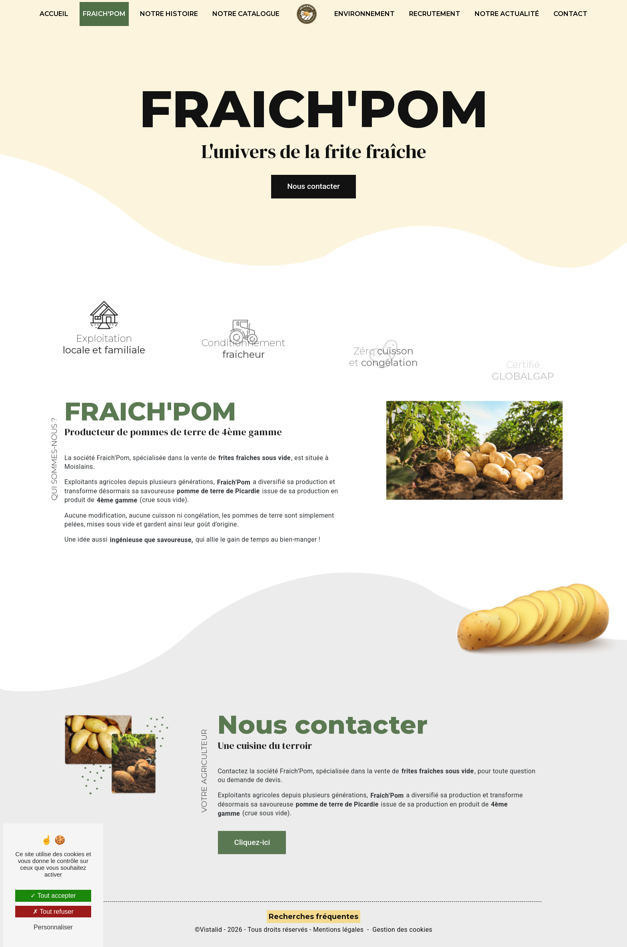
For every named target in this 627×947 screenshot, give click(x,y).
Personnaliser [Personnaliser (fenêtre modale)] (53, 927)
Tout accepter (53, 895)
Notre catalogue (246, 14)
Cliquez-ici (252, 825)
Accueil (54, 14)
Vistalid (211, 929)
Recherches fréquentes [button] (313, 916)
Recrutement (434, 14)
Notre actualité (507, 14)
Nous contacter (313, 186)
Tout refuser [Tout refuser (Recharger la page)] (53, 911)
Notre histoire (169, 14)
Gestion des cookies (402, 929)
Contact (570, 14)
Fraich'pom (104, 14)
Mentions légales (338, 929)
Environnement (364, 14)
